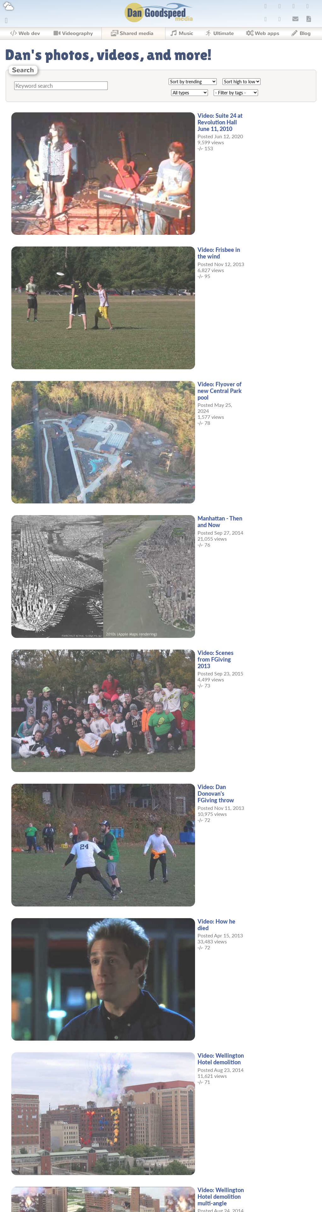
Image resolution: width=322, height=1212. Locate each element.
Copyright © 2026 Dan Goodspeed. (161, 1204)
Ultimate (219, 33)
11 (178, 1178)
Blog (300, 33)
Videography (73, 33)
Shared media (131, 33)
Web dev (24, 33)
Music (181, 33)
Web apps (262, 33)
